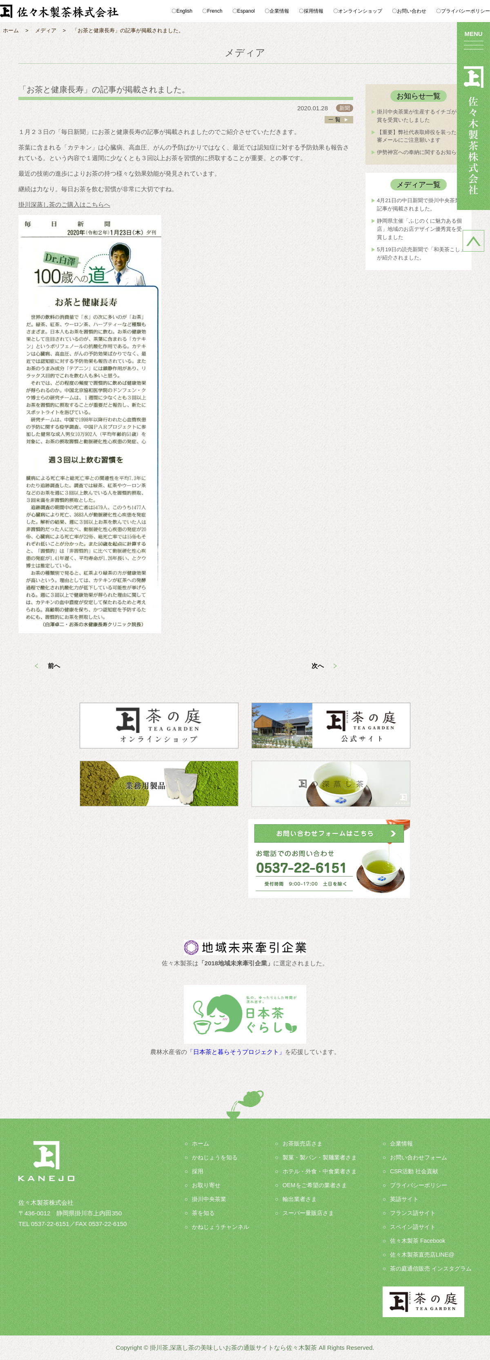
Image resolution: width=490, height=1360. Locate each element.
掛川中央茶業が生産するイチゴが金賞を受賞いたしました (419, 116)
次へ (318, 665)
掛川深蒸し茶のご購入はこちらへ (64, 204)
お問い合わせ (411, 11)
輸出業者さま (300, 1199)
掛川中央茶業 (209, 1199)
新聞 (344, 108)
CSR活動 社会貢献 (414, 1171)
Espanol (246, 11)
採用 (197, 1171)
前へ (54, 665)
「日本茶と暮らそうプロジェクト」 (236, 1051)
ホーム (200, 1143)
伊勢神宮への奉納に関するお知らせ (419, 152)
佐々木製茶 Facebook (417, 1240)
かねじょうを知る (215, 1157)
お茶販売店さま (303, 1143)
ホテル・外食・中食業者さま (320, 1171)
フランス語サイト (413, 1213)
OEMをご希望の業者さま (315, 1185)
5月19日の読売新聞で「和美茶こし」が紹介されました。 (421, 253)
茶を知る (203, 1213)
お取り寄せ (206, 1185)
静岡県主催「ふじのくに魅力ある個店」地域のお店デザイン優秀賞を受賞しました (419, 229)
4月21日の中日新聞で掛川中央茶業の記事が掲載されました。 (421, 204)
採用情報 (313, 11)
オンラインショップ (360, 11)
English (184, 11)
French (214, 11)
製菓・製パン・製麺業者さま (320, 1157)
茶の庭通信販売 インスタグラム (431, 1268)
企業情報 (279, 11)
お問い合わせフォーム (418, 1157)
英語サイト (404, 1199)
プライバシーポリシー (465, 11)
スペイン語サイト (413, 1227)
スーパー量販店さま (308, 1213)
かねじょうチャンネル (220, 1227)
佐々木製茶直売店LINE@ (422, 1254)
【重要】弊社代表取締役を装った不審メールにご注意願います (419, 136)
